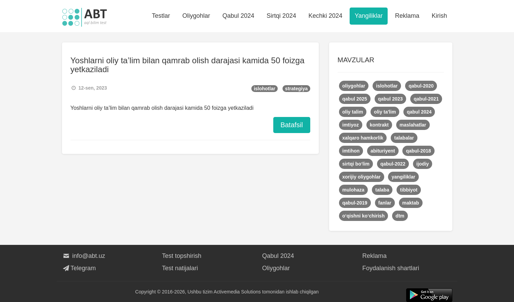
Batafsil (291, 125)
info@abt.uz (83, 255)
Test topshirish (181, 255)
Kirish (439, 15)
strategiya (296, 88)
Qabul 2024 (238, 15)
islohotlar (264, 88)
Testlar (161, 15)
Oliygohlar (196, 15)
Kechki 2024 (325, 15)
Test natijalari (180, 268)
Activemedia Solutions (237, 291)
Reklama (407, 15)
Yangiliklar (369, 15)
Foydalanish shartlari (390, 268)
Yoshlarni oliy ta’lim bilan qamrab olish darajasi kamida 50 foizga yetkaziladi (187, 65)
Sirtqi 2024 (281, 15)
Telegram (79, 268)
